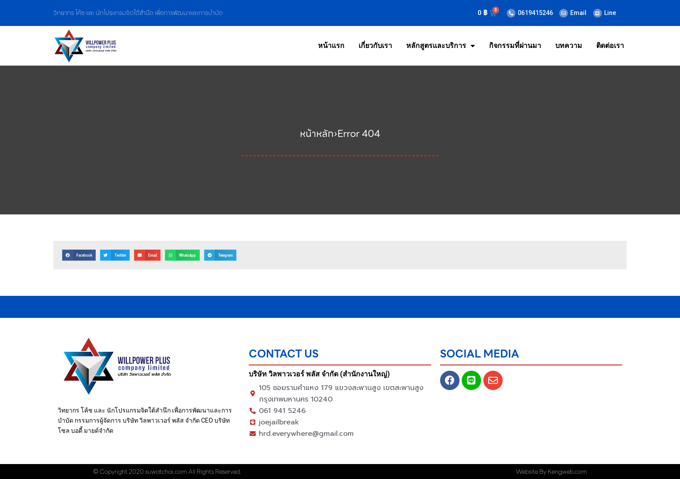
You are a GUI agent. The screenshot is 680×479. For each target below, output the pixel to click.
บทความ (568, 45)
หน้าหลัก (317, 133)
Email (578, 12)
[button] (79, 255)
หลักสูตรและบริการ (440, 46)
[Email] (563, 13)
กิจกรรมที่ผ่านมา (515, 45)
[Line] (597, 13)
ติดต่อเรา (610, 45)
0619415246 (535, 12)
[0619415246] (511, 13)
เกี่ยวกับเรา (375, 45)
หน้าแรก (331, 45)
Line (610, 12)
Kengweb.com (567, 471)
